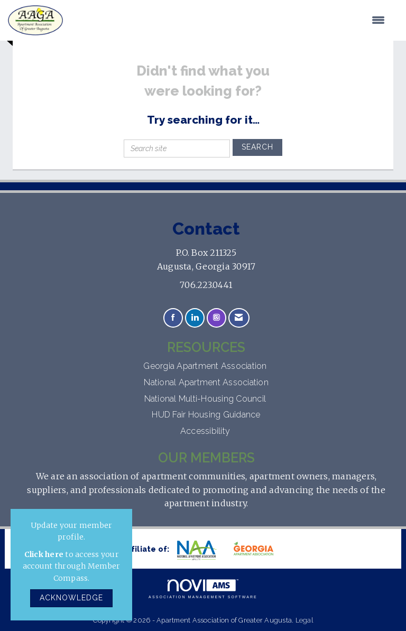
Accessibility (206, 431)
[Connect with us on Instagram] (216, 318)
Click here (44, 554)
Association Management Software (203, 589)
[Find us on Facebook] (173, 318)
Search (257, 147)
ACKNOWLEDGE (71, 597)
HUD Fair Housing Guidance (206, 415)
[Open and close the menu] (229, 20)
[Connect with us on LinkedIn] (195, 318)
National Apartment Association (206, 382)
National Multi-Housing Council (206, 399)
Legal (304, 620)
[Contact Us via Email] (238, 318)
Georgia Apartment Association (206, 366)
